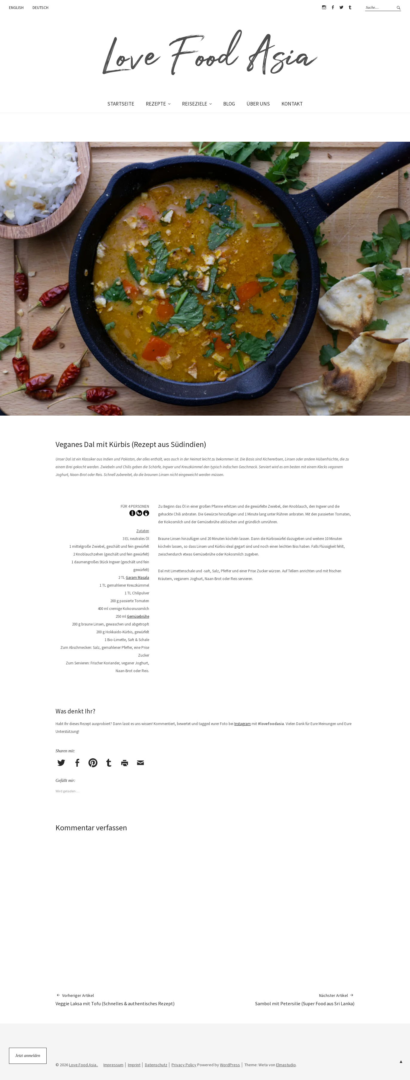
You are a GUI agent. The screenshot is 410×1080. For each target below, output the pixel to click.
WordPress (230, 1064)
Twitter (341, 7)
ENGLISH (16, 7)
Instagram (323, 7)
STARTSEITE (120, 103)
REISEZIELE (194, 103)
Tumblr (349, 7)
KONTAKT (292, 103)
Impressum (113, 1064)
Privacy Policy (184, 1064)
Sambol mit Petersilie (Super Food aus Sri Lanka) (304, 999)
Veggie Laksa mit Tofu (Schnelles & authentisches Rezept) (115, 999)
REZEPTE (156, 103)
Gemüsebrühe (138, 616)
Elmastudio (286, 1064)
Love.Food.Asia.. (83, 1064)
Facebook (332, 7)
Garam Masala (137, 577)
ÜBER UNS (258, 103)
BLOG (229, 103)
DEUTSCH (40, 7)
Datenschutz (156, 1064)
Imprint (134, 1064)
